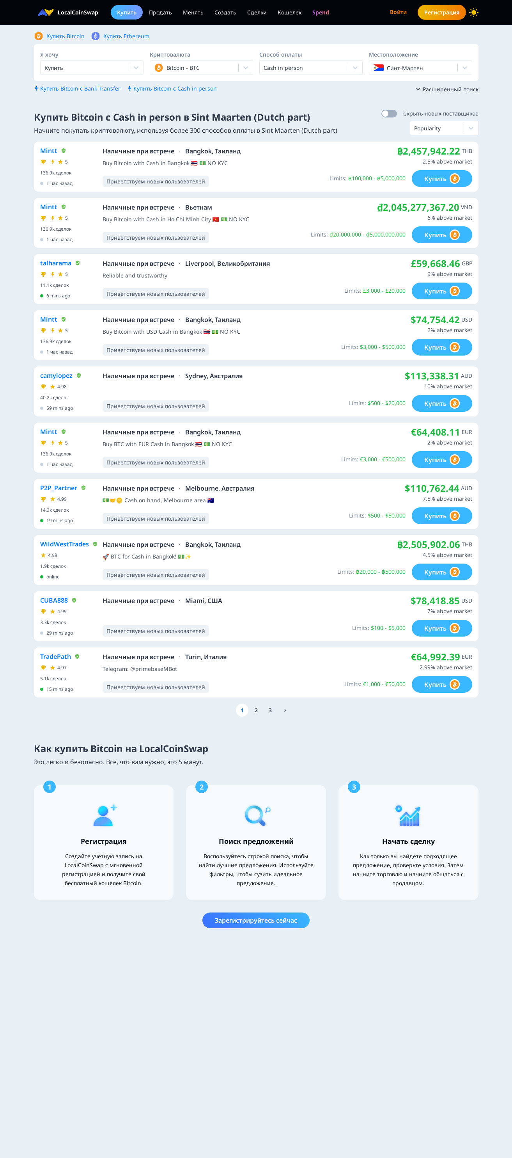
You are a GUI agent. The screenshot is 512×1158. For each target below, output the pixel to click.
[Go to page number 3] (270, 710)
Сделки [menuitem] (257, 12)
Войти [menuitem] (398, 12)
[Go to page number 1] (242, 710)
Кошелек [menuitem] (289, 12)
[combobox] (155, 67)
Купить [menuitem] (126, 12)
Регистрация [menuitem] (441, 12)
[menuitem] (321, 12)
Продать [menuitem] (160, 12)
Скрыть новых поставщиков (440, 113)
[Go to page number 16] (285, 710)
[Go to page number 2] (256, 710)
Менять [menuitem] (193, 12)
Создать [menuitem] (225, 12)
